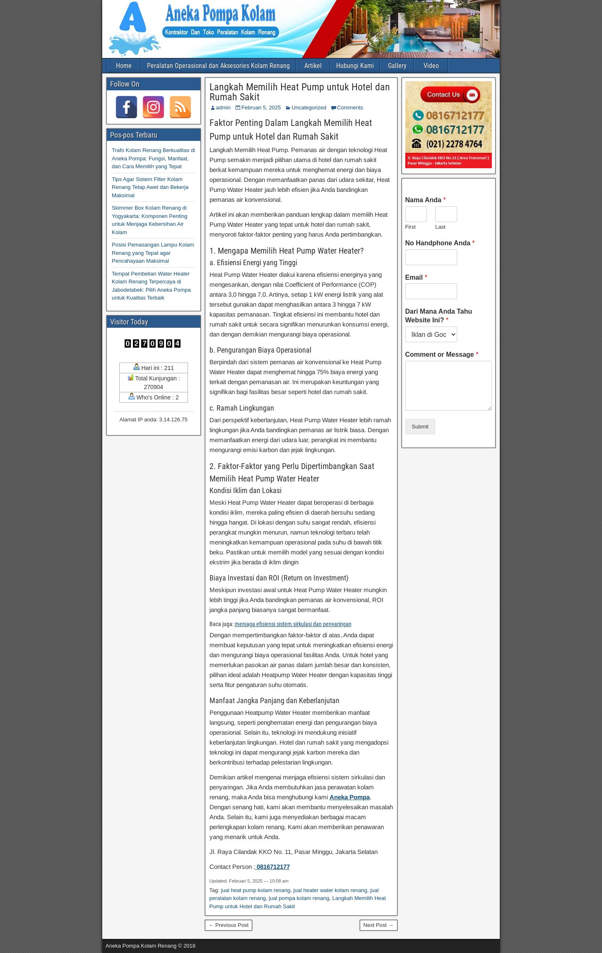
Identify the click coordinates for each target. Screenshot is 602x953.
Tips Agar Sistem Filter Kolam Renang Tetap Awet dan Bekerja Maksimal (150, 187)
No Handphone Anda (440, 243)
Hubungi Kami (355, 66)
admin (223, 107)
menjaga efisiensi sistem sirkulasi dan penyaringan (293, 624)
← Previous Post (229, 925)
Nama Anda (425, 199)
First (410, 227)
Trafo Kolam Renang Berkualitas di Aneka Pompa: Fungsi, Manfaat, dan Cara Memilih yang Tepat (153, 158)
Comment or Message (442, 354)
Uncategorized (308, 107)
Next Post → (379, 925)
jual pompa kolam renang (299, 898)
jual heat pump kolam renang (256, 890)
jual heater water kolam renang (331, 890)
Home (124, 66)
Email (416, 277)
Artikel (313, 66)
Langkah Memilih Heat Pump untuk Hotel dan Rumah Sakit (299, 92)
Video (431, 66)
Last (440, 227)
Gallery (397, 66)
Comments (350, 107)
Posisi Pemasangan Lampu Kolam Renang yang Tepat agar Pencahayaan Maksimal (153, 253)
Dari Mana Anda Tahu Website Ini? (438, 316)
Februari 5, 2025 (261, 107)
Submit (420, 426)
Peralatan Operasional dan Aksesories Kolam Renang (218, 66)
